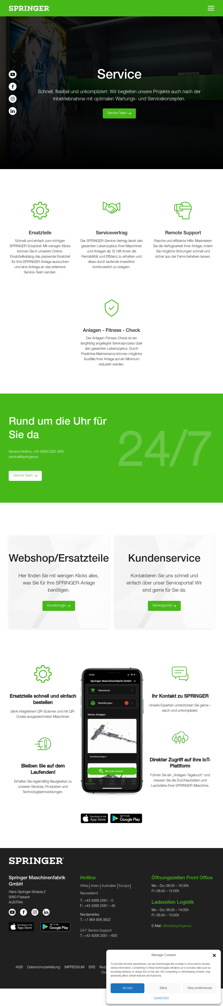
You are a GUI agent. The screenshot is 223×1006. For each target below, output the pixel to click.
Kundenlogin (56, 606)
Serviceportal (162, 606)
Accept (128, 988)
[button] (214, 955)
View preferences (199, 988)
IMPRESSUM (74, 967)
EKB (92, 967)
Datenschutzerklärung (43, 967)
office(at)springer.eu (176, 926)
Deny (163, 988)
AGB (19, 967)
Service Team (117, 113)
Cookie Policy (161, 998)
